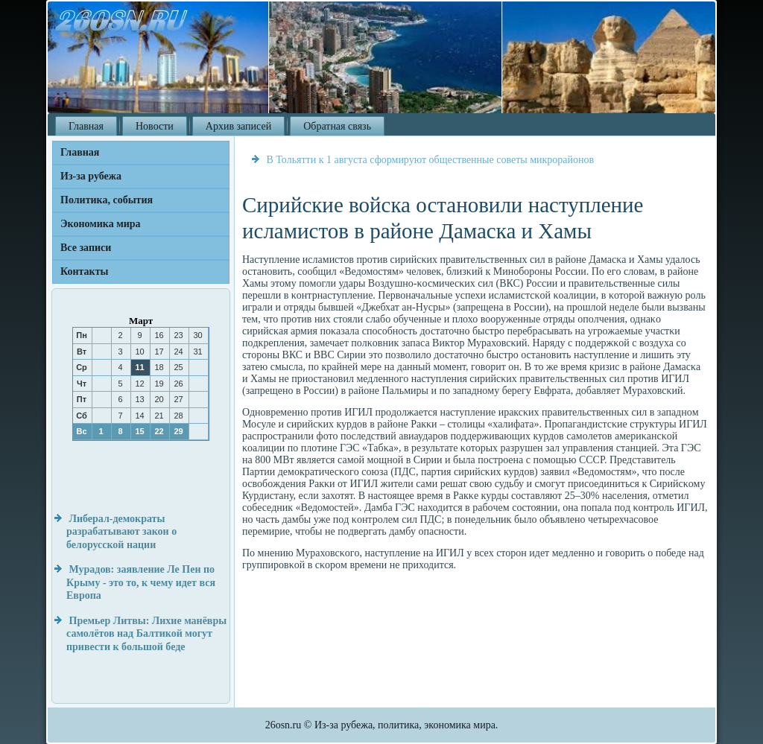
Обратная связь (337, 126)
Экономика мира (100, 223)
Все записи (85, 247)
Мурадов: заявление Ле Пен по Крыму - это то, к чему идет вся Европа (140, 582)
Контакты (84, 271)
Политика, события (106, 200)
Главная (86, 126)
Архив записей (238, 126)
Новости (155, 126)
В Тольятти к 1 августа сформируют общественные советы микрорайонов (431, 159)
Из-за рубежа (90, 176)
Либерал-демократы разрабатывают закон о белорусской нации (121, 531)
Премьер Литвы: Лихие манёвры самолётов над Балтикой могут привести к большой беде (146, 633)
